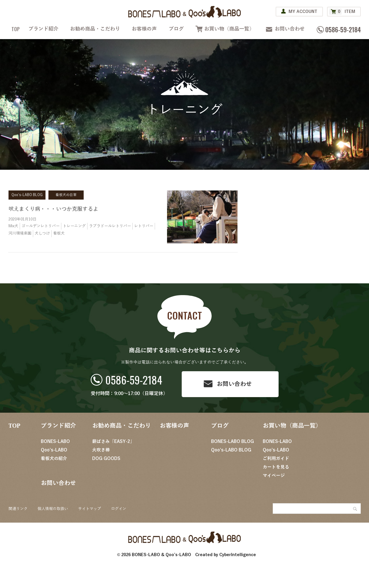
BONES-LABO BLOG (232, 441)
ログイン (118, 509)
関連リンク (18, 509)
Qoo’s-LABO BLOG (231, 450)
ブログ (176, 29)
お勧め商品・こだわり (95, 29)
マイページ (274, 475)
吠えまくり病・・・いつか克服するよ (53, 209)
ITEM (342, 12)
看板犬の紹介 (54, 458)
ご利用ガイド (276, 458)
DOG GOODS (106, 458)
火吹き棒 (101, 450)
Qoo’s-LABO (54, 450)
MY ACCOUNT (303, 11)
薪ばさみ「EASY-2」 (113, 441)
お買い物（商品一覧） (229, 29)
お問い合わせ (290, 29)
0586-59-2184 (133, 379)
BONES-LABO (55, 441)
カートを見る (276, 467)
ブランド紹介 (43, 29)
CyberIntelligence (237, 555)
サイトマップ (89, 509)
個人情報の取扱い (53, 509)
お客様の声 (144, 29)
